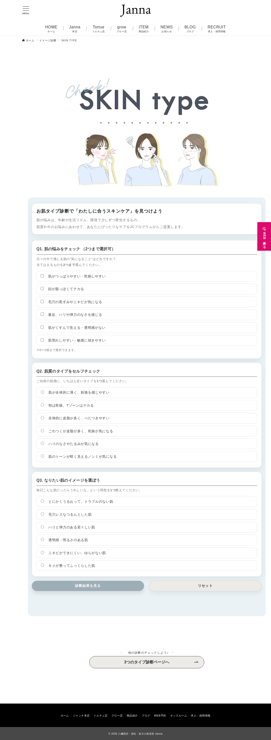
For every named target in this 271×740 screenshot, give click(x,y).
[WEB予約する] (264, 233)
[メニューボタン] (26, 10)
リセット (205, 586)
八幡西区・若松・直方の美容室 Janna (140, 733)
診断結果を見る (88, 586)
